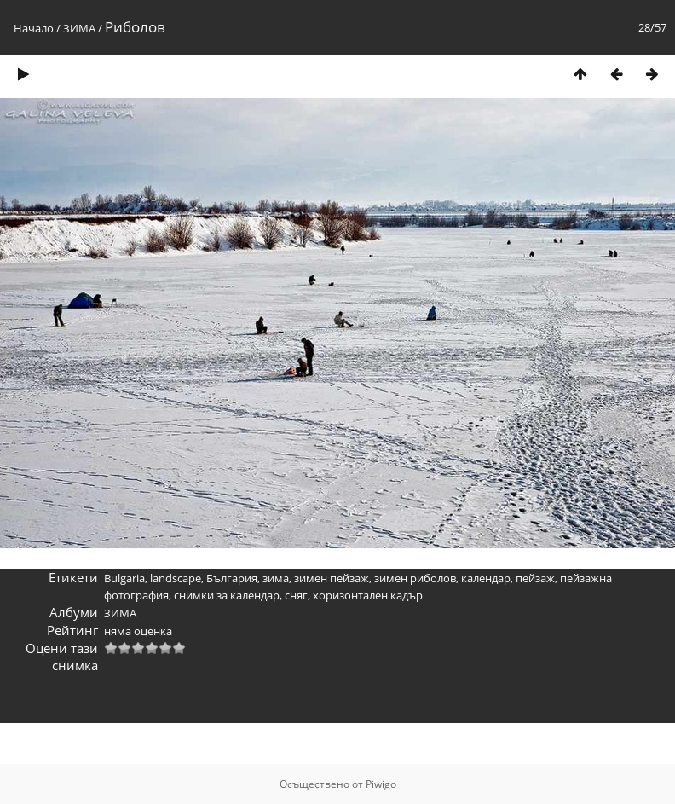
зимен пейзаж (331, 578)
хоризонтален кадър (368, 595)
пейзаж (535, 578)
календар (486, 578)
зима (275, 578)
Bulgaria (124, 578)
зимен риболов (415, 578)
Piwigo (381, 784)
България (231, 578)
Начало (34, 28)
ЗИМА (79, 28)
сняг (296, 595)
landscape (175, 578)
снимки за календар (227, 595)
